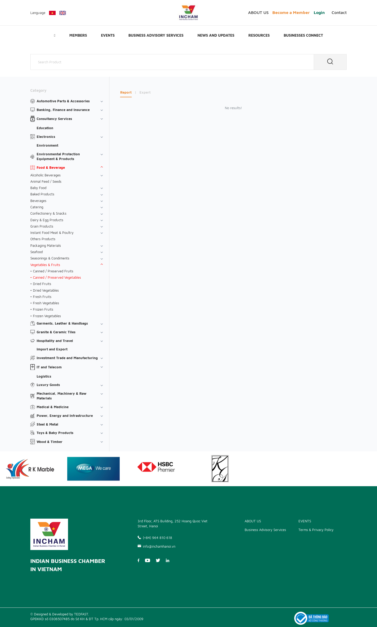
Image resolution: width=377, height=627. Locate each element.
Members (78, 35)
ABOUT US (258, 12)
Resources (259, 35)
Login (319, 12)
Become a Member (291, 12)
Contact (339, 12)
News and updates (215, 35)
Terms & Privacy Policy (315, 528)
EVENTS (108, 35)
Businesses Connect (303, 35)
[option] (93, 467)
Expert (145, 92)
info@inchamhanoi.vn (156, 545)
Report (126, 92)
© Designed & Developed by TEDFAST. (59, 612)
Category (38, 90)
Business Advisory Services (155, 35)
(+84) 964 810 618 (155, 536)
